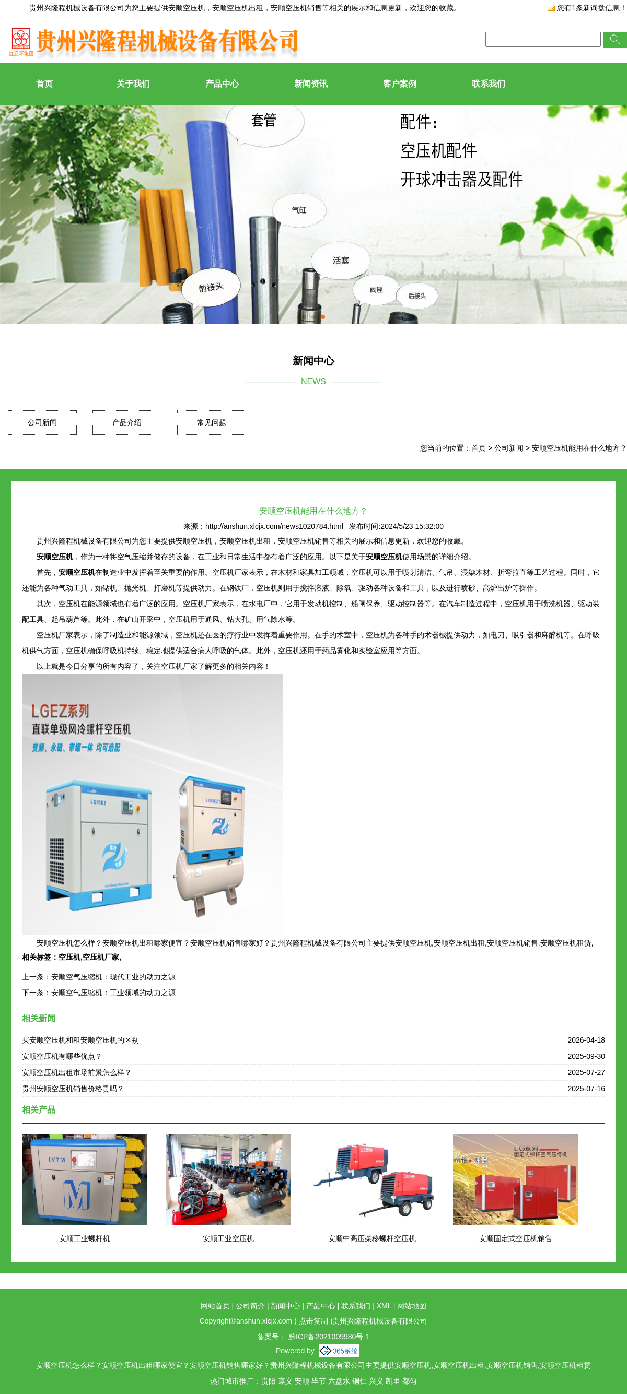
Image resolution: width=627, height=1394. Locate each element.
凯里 (393, 1381)
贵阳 (268, 1381)
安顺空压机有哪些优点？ (62, 1056)
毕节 (318, 1381)
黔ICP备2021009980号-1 (328, 1336)
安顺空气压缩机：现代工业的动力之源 (113, 977)
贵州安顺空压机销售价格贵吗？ (73, 1088)
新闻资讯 (311, 83)
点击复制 (313, 1321)
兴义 (376, 1381)
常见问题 (211, 422)
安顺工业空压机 (228, 1238)
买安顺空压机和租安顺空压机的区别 (80, 1040)
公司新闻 (42, 422)
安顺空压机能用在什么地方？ (579, 448)
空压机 (69, 957)
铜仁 (359, 1381)
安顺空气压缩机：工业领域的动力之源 (113, 992)
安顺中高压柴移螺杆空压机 (372, 1238)
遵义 (285, 1381)
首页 (44, 83)
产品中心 (222, 83)
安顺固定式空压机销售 (515, 1238)
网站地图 (411, 1306)
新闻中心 (285, 1306)
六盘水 (339, 1381)
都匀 (409, 1381)
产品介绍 (127, 422)
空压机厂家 (101, 957)
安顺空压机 (186, 8)
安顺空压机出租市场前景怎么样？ (77, 1072)
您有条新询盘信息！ (587, 8)
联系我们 (488, 83)
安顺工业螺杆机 (84, 1238)
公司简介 (250, 1306)
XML (384, 1306)
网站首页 (215, 1306)
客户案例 (399, 83)
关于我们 (133, 83)
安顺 (302, 1381)
